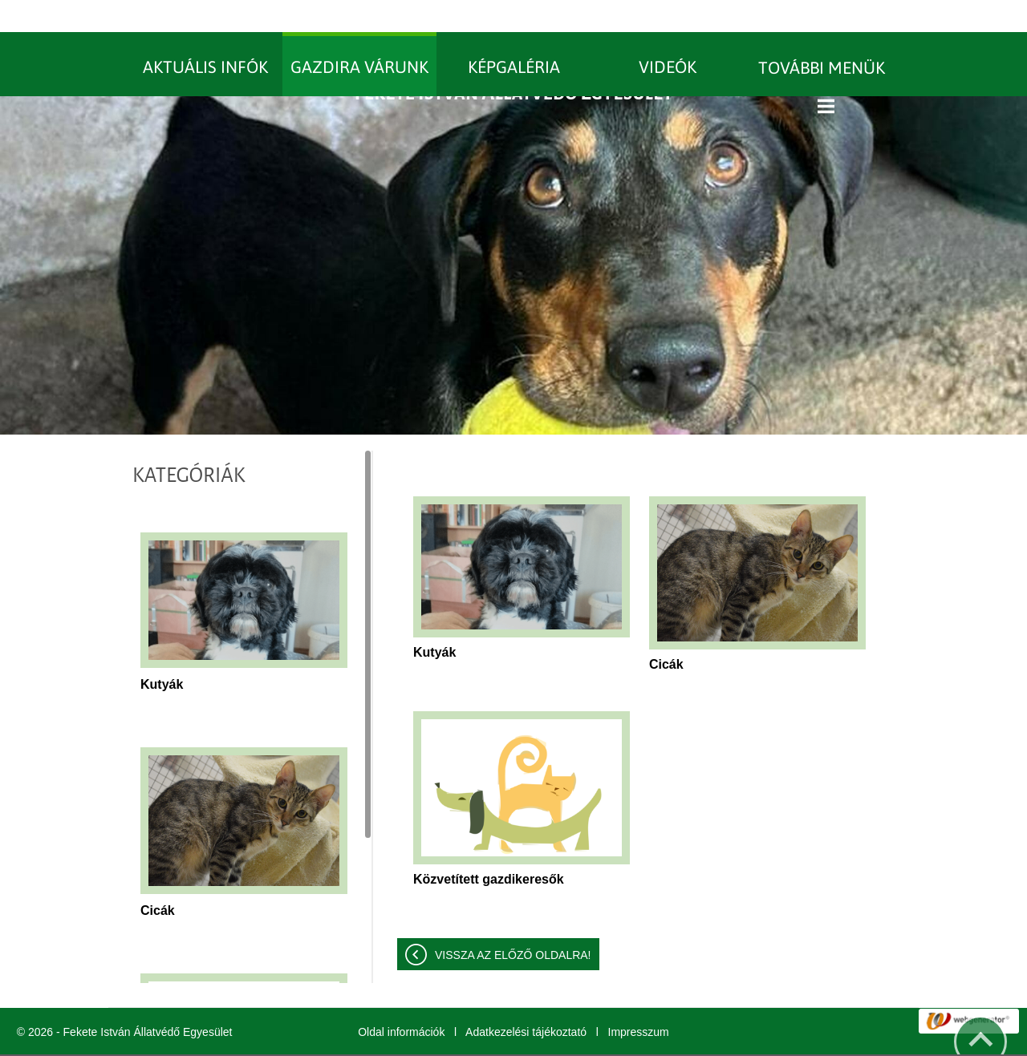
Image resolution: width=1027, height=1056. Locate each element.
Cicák (157, 878)
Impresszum (638, 999)
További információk (647, 1039)
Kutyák (161, 652)
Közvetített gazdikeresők (488, 847)
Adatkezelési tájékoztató (526, 999)
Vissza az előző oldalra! (513, 922)
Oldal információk (401, 999)
